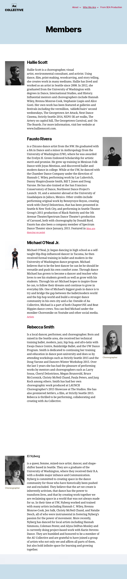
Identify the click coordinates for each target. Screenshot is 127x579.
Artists (31, 320)
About (75, 9)
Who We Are (89, 9)
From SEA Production (111, 9)
